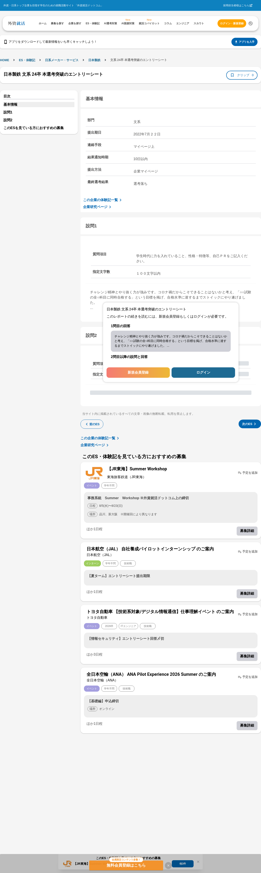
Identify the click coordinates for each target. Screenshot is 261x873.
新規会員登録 (138, 372)
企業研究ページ (98, 207)
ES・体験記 (27, 60)
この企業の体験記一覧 (103, 200)
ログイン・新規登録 (232, 23)
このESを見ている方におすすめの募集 (33, 128)
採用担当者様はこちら (236, 5)
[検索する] (250, 23)
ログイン (203, 372)
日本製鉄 (94, 60)
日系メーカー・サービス (62, 60)
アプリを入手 (244, 42)
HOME (4, 60)
